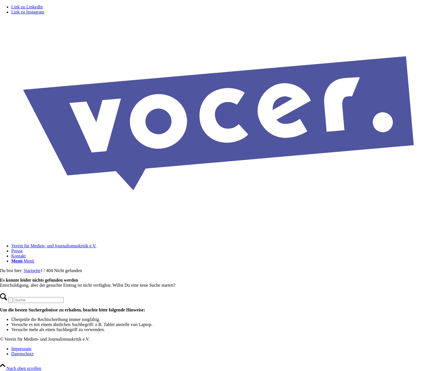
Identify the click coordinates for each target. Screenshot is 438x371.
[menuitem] (224, 245)
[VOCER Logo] (219, 236)
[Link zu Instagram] (27, 12)
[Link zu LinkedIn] (27, 6)
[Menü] (22, 261)
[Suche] (39, 300)
